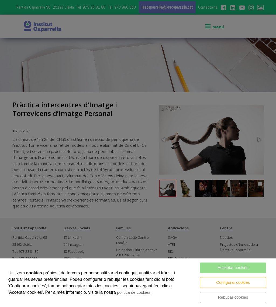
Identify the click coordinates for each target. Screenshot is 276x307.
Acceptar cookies (233, 267)
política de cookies (133, 292)
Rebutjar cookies (233, 297)
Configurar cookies (233, 282)
